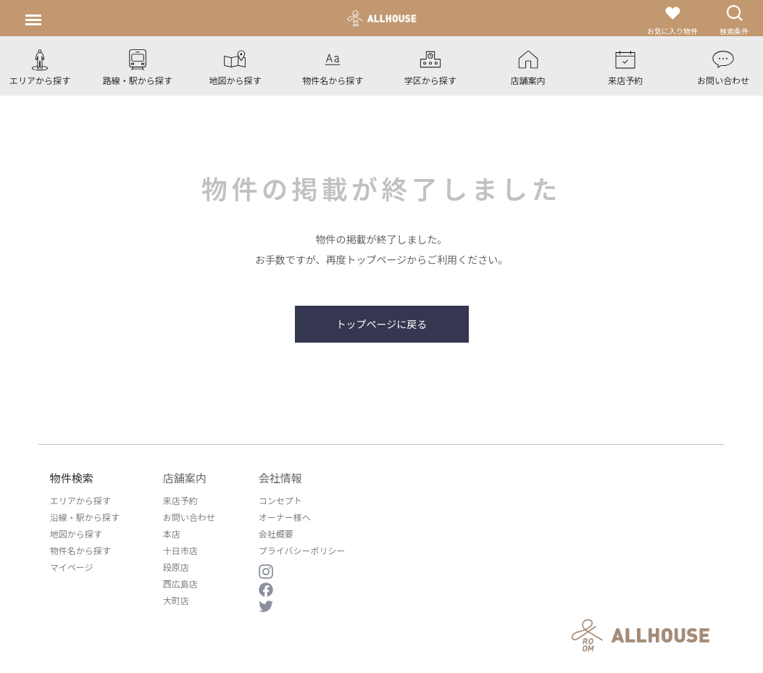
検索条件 (734, 20)
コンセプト (280, 500)
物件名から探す (80, 550)
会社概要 (276, 533)
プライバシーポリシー (302, 550)
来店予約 (180, 500)
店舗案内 (185, 477)
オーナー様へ (285, 517)
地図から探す (76, 533)
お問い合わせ (189, 517)
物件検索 (71, 477)
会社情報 (280, 477)
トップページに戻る (382, 324)
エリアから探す (80, 500)
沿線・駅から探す (85, 517)
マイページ (71, 567)
